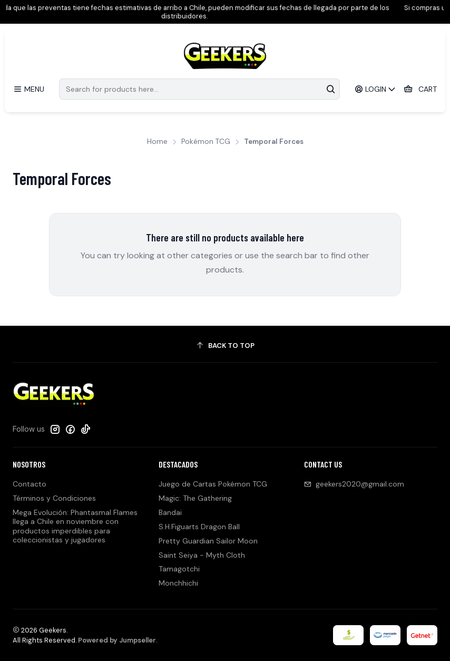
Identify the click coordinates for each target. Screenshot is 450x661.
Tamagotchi (179, 568)
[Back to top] (225, 345)
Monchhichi (178, 583)
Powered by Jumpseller (117, 640)
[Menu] (28, 89)
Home (157, 141)
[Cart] (420, 89)
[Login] (375, 89)
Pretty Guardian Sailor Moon (208, 541)
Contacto (29, 484)
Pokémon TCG (205, 141)
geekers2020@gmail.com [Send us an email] (354, 484)
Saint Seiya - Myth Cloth (202, 555)
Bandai (170, 512)
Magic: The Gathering (195, 498)
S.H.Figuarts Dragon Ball (199, 526)
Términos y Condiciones (54, 498)
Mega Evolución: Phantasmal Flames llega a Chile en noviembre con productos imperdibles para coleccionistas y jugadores (75, 526)
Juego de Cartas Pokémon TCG (213, 484)
